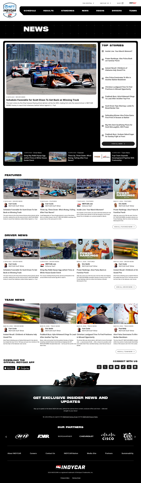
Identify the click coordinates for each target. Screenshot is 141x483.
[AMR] (43, 436)
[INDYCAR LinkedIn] (135, 366)
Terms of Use (76, 477)
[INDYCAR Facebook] (110, 366)
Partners (109, 453)
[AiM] (22, 436)
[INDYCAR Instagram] (97, 366)
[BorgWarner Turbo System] (65, 436)
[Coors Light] (129, 436)
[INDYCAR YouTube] (116, 366)
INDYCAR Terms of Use (70, 416)
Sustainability (128, 453)
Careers (33, 453)
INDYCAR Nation (71, 453)
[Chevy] (86, 436)
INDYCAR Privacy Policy (90, 416)
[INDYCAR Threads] (129, 366)
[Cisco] (108, 436)
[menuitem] (30, 10)
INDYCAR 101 (104, 3)
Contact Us (50, 453)
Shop (120, 3)
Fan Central (87, 3)
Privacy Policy (65, 477)
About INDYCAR (14, 453)
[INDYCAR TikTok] (122, 366)
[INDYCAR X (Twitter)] (103, 366)
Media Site (91, 453)
